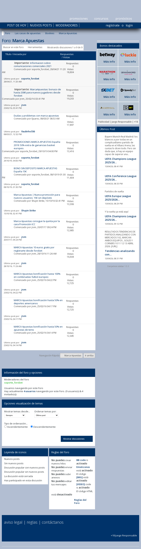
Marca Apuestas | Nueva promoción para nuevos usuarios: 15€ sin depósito (37, 196)
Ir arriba (89, 355)
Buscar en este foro (13, 47)
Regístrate (113, 25)
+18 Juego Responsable (124, 534)
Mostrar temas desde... (17, 411)
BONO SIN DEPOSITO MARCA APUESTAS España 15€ (35, 170)
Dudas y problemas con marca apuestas (36, 115)
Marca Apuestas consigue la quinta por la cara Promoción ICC (37, 222)
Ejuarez (35, 118)
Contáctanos (53, 522)
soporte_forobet (40, 69)
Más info (109, 61)
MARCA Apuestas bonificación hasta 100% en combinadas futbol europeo (37, 275)
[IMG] (79, 477)
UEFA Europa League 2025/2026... (118, 197)
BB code (81, 460)
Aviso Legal (13, 522)
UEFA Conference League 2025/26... (120, 177)
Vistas (66, 57)
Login (129, 25)
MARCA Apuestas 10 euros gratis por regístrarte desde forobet (34, 249)
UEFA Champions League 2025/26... (120, 160)
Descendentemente (43, 426)
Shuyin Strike (38, 200)
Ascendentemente (16, 426)
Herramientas (35, 47)
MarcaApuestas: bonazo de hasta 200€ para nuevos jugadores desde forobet (37, 92)
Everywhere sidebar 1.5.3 (118, 266)
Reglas (32, 522)
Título (8, 54)
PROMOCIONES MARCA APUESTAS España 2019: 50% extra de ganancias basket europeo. (37, 145)
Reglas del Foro (80, 501)
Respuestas (67, 54)
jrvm (22, 98)
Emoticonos (83, 467)
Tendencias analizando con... (120, 252)
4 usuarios (29, 391)
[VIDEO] (80, 484)
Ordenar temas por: (45, 411)
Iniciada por (19, 54)
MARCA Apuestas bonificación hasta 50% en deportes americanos (38, 302)
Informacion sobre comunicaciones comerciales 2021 (32, 64)
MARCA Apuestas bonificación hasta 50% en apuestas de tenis (38, 328)
